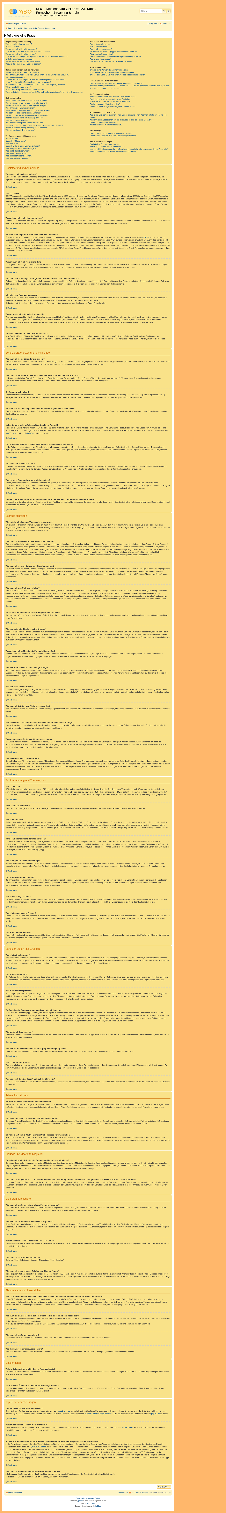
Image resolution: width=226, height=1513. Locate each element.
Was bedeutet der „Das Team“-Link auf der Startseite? (111, 61)
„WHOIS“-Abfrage (38, 1447)
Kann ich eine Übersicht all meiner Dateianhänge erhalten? (113, 136)
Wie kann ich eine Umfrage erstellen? (20, 108)
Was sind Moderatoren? (99, 47)
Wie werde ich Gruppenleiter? (101, 54)
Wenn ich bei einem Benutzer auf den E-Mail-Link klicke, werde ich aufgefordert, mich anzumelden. (44, 92)
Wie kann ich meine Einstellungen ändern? (22, 72)
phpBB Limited (12, 433)
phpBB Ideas (127, 1427)
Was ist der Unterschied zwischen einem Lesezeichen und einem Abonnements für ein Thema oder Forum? (128, 116)
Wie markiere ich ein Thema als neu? (20, 130)
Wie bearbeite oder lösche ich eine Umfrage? (23, 113)
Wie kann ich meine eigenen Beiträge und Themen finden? (112, 106)
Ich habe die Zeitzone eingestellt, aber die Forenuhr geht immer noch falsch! (35, 80)
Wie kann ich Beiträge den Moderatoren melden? (25, 123)
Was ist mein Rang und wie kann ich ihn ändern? (25, 90)
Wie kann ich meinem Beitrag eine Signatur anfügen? (26, 105)
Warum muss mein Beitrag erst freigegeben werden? (26, 128)
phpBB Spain (91, 1503)
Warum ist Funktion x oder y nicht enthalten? (107, 147)
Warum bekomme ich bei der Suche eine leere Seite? (110, 102)
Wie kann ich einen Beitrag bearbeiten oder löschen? (26, 103)
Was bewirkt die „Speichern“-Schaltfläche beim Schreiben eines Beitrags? (34, 125)
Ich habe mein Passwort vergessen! (20, 59)
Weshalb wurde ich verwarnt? (17, 120)
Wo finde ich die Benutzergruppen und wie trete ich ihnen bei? (114, 52)
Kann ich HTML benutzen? (16, 141)
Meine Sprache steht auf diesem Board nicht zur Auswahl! (28, 82)
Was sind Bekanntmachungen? (18, 151)
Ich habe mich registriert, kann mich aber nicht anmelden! (28, 52)
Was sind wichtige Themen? (17, 153)
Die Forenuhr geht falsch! (15, 77)
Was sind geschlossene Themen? (19, 156)
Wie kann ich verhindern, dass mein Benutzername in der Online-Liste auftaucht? (37, 75)
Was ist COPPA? (12, 47)
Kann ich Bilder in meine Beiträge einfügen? (23, 146)
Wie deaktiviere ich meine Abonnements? (106, 125)
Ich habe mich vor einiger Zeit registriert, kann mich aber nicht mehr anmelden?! (37, 57)
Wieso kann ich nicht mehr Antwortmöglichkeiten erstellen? (28, 110)
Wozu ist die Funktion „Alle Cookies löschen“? (23, 64)
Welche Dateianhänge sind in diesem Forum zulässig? (111, 133)
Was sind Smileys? (13, 143)
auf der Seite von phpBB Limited (98, 1414)
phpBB (80, 1501)
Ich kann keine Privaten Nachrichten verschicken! (109, 70)
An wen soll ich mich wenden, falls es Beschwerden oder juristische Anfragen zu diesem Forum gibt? (129, 149)
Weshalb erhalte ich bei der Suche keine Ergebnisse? (110, 99)
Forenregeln (80, 1498)
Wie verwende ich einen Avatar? (18, 87)
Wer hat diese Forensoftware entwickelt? (105, 144)
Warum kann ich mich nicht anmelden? (21, 54)
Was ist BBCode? (12, 139)
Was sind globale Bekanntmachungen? (21, 148)
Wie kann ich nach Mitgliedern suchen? (105, 104)
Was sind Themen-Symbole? (17, 158)
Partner (97, 1498)
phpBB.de (30, 433)
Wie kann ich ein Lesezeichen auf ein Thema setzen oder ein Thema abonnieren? (121, 120)
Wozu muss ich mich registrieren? (19, 44)
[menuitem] (22, 24)
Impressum (90, 1498)
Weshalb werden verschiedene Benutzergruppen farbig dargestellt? (116, 57)
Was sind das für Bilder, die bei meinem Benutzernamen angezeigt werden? (35, 85)
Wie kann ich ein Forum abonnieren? (104, 122)
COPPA (145, 237)
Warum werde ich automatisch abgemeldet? (23, 61)
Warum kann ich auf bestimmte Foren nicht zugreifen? (27, 115)
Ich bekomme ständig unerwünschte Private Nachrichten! (112, 72)
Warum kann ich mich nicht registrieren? (21, 49)
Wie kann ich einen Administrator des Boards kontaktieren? (113, 152)
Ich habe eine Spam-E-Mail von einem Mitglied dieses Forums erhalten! (117, 75)
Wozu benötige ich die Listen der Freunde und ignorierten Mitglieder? (117, 83)
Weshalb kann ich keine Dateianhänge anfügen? (24, 118)
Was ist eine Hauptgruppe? (100, 59)
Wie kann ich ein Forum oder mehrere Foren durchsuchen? (113, 97)
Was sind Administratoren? (100, 44)
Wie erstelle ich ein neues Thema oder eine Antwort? (26, 101)
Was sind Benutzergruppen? (101, 49)
